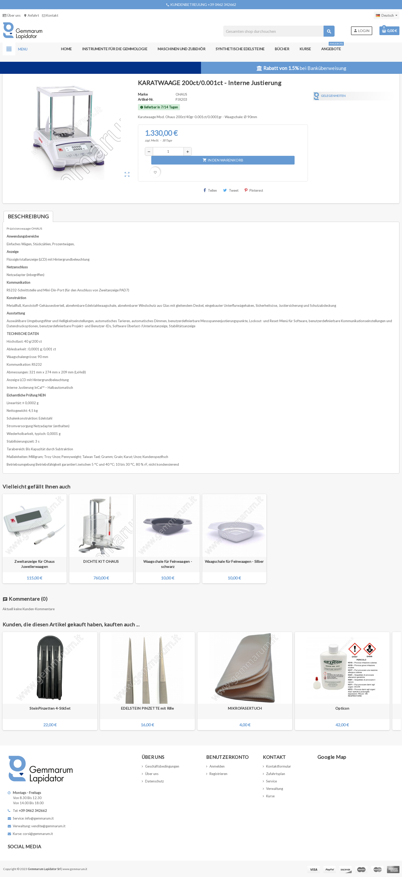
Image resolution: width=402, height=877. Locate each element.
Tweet (230, 190)
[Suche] (278, 31)
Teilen (210, 190)
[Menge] (168, 151)
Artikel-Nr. (145, 99)
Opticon (342, 708)
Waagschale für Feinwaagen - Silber (234, 561)
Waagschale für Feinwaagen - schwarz (167, 564)
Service (271, 781)
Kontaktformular (278, 766)
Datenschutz (154, 781)
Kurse (270, 796)
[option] (50, 681)
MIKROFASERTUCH (245, 708)
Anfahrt (31, 15)
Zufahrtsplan (275, 774)
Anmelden (217, 766)
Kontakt (50, 15)
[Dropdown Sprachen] (386, 15)
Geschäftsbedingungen (162, 766)
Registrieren (218, 774)
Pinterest (254, 190)
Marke (143, 94)
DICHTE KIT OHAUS (101, 561)
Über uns (12, 15)
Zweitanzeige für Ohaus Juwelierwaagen (34, 564)
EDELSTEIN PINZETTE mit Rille (147, 708)
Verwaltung (274, 789)
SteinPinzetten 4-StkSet (50, 708)
